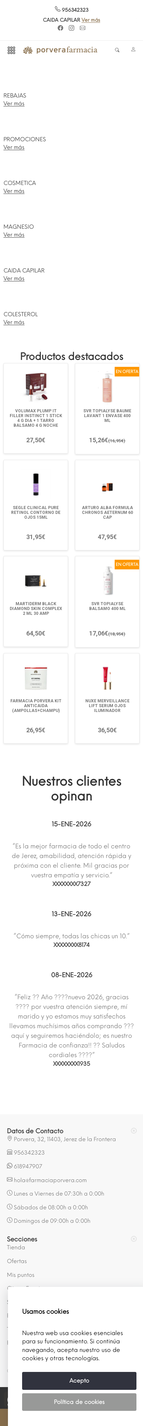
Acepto (79, 1380)
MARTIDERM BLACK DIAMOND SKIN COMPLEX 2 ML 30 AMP (36, 608)
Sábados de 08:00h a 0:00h (47, 1207)
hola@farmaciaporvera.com (47, 1180)
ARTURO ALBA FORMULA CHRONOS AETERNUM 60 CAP (107, 512)
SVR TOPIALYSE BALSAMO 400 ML (107, 606)
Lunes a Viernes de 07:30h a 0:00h (55, 1193)
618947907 (24, 1166)
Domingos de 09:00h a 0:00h (48, 1220)
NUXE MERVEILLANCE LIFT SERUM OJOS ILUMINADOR (107, 706)
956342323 (71, 10)
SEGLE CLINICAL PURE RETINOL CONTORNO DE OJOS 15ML (35, 512)
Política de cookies (79, 1402)
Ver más (91, 20)
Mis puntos (21, 1275)
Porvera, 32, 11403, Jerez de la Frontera (61, 1139)
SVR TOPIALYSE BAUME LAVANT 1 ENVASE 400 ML (107, 416)
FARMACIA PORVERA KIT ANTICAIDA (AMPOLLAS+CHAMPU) (35, 706)
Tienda (16, 1247)
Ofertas (17, 1261)
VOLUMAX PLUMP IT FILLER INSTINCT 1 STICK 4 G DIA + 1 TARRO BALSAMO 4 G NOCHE (36, 418)
